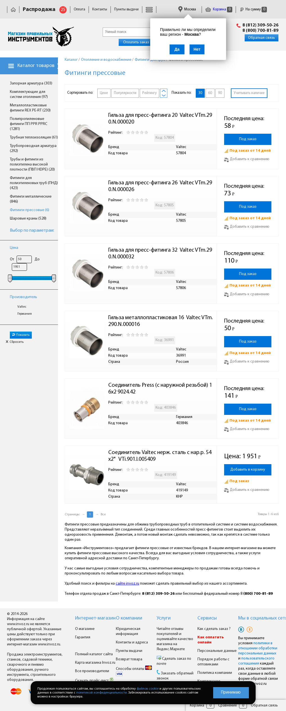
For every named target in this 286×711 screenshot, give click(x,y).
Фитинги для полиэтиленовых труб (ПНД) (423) (34, 183)
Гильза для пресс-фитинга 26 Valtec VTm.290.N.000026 (160, 186)
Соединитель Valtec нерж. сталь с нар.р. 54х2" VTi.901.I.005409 (159, 456)
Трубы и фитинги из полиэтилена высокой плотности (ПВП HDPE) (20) (32, 164)
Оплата (79, 9)
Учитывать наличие (249, 93)
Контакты (99, 9)
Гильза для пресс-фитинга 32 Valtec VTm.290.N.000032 (160, 253)
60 (210, 93)
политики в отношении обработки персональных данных (257, 648)
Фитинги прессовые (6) (29, 210)
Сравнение (227, 705)
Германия (24, 314)
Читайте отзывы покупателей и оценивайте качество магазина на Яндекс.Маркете (175, 639)
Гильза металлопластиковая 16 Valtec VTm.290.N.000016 (160, 321)
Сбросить (15, 342)
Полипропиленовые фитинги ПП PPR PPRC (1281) (28, 124)
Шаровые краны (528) (28, 218)
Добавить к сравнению (246, 159)
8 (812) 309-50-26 (260, 25)
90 (220, 93)
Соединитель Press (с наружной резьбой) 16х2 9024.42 (160, 389)
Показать (21, 335)
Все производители (92, 671)
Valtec (21, 306)
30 (200, 93)
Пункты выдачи (126, 9)
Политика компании (214, 673)
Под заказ (247, 139)
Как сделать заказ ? (214, 629)
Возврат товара (129, 659)
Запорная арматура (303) (31, 83)
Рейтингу (149, 93)
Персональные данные (217, 651)
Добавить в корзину (247, 470)
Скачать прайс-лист (94, 681)
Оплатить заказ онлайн (142, 42)
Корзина (218, 9)
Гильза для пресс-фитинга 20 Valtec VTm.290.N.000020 (160, 119)
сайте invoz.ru (127, 584)
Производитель (23, 297)
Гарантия (82, 637)
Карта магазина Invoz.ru (95, 663)
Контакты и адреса (132, 642)
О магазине (84, 629)
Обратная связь (261, 38)
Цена (14, 248)
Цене (104, 93)
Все (103, 514)
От (12, 259)
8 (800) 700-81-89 (260, 30)
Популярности (125, 93)
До (37, 259)
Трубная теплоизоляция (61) (34, 137)
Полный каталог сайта (94, 654)
